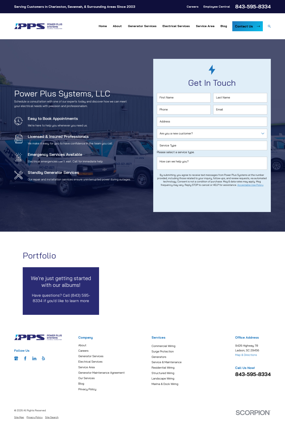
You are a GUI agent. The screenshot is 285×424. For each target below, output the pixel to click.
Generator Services (90, 356)
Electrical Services (90, 361)
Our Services (86, 378)
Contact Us (247, 26)
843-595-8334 (253, 6)
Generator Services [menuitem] (142, 26)
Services (158, 337)
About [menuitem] (117, 26)
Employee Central (216, 6)
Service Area (86, 367)
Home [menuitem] (103, 26)
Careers (192, 6)
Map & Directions (246, 355)
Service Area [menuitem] (205, 26)
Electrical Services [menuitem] (176, 26)
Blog (81, 383)
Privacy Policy (87, 389)
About (82, 345)
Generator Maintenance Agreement (101, 372)
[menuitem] (19, 417)
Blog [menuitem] (223, 26)
